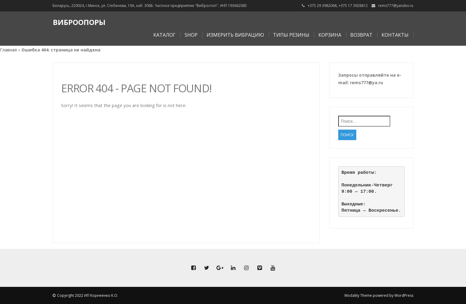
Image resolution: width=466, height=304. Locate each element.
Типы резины (291, 35)
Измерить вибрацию (235, 35)
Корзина (329, 35)
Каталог (164, 35)
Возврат (361, 35)
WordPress (403, 295)
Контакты (395, 35)
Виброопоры (79, 22)
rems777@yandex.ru (395, 5)
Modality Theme (358, 295)
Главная (8, 50)
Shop (191, 35)
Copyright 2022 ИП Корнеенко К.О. (87, 295)
